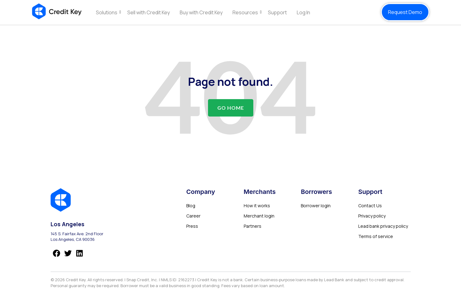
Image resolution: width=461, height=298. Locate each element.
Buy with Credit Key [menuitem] (201, 12)
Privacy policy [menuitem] (372, 216)
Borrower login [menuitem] (316, 206)
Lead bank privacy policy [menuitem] (383, 226)
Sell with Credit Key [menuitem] (148, 12)
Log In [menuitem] (303, 12)
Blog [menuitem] (190, 206)
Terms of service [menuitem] (375, 236)
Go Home (230, 108)
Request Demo (405, 12)
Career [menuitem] (193, 216)
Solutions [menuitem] (106, 12)
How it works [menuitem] (257, 206)
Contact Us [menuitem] (370, 206)
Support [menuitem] (277, 12)
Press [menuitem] (192, 226)
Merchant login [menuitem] (259, 216)
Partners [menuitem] (252, 226)
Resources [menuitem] (245, 12)
